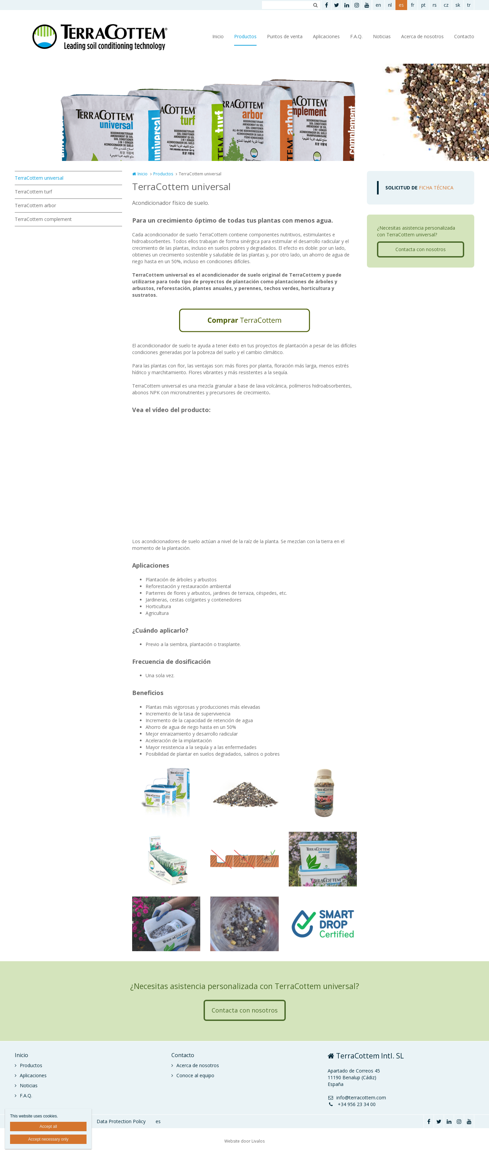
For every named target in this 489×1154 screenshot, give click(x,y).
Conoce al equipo (195, 1075)
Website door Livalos (244, 1141)
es (401, 5)
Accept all (48, 1126)
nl (390, 5)
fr (412, 5)
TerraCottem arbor (35, 205)
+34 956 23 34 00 (352, 1104)
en (378, 5)
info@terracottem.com (357, 1097)
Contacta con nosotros (420, 249)
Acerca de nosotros (422, 36)
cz (446, 5)
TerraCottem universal (39, 178)
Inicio (218, 36)
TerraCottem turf (33, 191)
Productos (245, 36)
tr (469, 5)
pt (423, 5)
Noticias (382, 36)
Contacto (464, 36)
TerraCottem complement (43, 219)
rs (435, 5)
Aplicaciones (326, 36)
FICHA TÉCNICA (419, 187)
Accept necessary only (48, 1139)
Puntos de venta (285, 36)
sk (457, 5)
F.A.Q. (356, 36)
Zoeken (315, 5)
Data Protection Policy (121, 1121)
